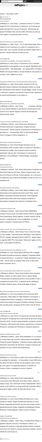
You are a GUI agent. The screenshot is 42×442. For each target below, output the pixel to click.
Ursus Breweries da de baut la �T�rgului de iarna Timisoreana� (14, 121)
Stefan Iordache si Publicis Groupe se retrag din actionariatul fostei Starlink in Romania (18, 81)
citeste (40, 351)
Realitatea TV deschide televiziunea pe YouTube (10, 334)
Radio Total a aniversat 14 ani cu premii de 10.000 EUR (11, 41)
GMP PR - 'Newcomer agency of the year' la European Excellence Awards (15, 229)
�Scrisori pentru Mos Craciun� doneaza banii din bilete (12, 103)
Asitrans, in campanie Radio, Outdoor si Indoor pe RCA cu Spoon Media (15, 270)
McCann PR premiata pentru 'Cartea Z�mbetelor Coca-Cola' (13, 250)
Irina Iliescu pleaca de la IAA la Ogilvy (8, 375)
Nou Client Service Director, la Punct (7, 208)
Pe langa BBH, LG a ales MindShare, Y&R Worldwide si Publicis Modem (15, 61)
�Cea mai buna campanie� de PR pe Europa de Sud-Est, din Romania (15, 291)
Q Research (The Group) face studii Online (9, 313)
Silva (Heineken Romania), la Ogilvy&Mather (9, 187)
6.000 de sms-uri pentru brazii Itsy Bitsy (8, 354)
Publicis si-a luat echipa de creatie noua (8, 396)
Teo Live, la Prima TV (4, 21)
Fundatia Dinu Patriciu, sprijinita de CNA (9, 418)
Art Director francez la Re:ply (6, 167)
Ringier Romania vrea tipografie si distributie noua (10, 142)
